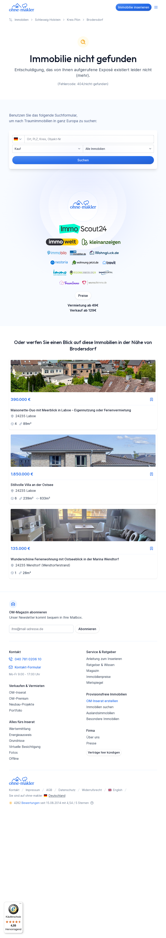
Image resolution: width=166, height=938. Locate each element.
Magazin (92, 671)
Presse (91, 743)
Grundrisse (17, 741)
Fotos (13, 752)
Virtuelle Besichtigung (24, 747)
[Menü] (20, 904)
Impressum (33, 790)
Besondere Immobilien (102, 719)
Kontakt (14, 790)
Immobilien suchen (99, 707)
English (115, 790)
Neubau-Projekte (21, 704)
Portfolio (15, 710)
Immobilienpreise (98, 677)
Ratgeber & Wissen (100, 665)
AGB (49, 790)
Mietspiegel (94, 683)
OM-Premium (18, 698)
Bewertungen (31, 803)
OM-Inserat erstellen (102, 701)
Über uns (93, 737)
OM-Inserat (17, 692)
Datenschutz (67, 790)
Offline (14, 759)
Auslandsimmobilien (100, 713)
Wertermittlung (19, 729)
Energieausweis (20, 735)
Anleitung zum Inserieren (104, 659)
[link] (83, 394)
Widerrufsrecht (92, 790)
